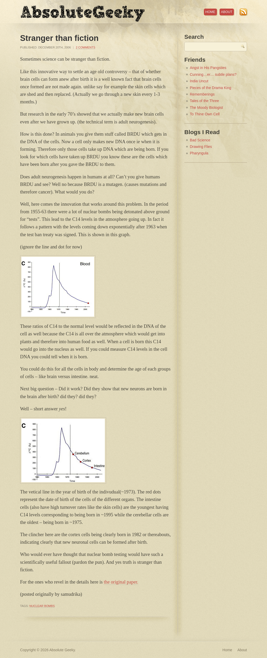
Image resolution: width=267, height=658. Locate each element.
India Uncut (199, 81)
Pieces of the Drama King (210, 88)
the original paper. (121, 582)
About (226, 12)
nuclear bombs (42, 605)
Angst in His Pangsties (208, 68)
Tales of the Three (204, 101)
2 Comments (85, 47)
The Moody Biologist (206, 107)
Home (210, 12)
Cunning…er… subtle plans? (213, 74)
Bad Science (200, 140)
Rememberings (202, 94)
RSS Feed (243, 12)
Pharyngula (199, 153)
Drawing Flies (201, 147)
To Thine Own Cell (205, 114)
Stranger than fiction (59, 38)
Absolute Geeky (82, 13)
